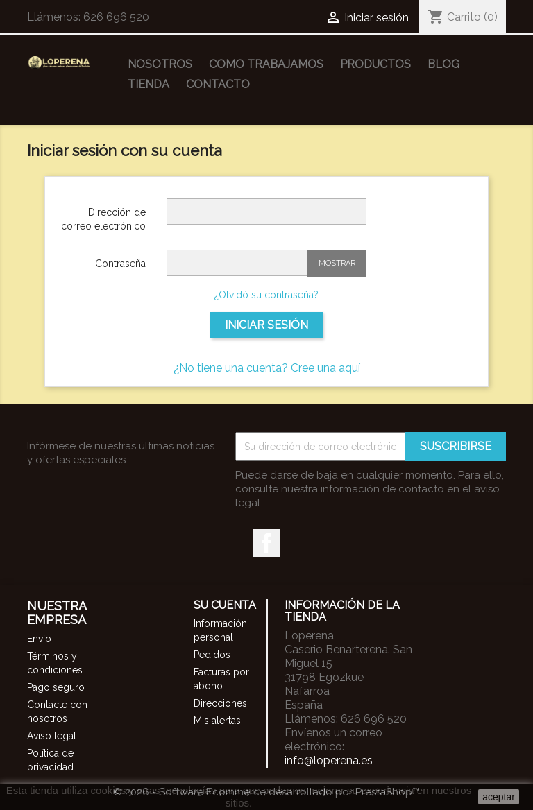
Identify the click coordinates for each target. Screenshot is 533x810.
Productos (375, 64)
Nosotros (160, 64)
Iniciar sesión (266, 324)
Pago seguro (56, 687)
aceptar (498, 796)
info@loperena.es (329, 760)
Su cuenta (225, 605)
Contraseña (120, 263)
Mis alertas (217, 720)
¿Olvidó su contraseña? (266, 294)
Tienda (148, 84)
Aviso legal (51, 735)
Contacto (218, 84)
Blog (443, 64)
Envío (39, 638)
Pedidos (212, 654)
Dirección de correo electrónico (103, 219)
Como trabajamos (266, 64)
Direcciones (220, 703)
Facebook (266, 543)
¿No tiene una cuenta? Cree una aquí (267, 367)
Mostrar (337, 263)
